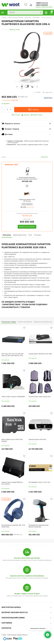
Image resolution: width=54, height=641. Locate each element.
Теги (30, 235)
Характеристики (19, 235)
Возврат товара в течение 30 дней (27, 593)
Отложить (16, 115)
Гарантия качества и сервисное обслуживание (27, 576)
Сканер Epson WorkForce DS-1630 (40, 354)
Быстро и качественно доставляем (27, 558)
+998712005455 (42, 5)
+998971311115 (42, 3)
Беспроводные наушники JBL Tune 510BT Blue (13, 526)
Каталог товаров (2, 12)
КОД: (34, 92)
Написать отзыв (14, 29)
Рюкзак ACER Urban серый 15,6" (40, 396)
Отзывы (37, 235)
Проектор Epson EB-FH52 (37, 439)
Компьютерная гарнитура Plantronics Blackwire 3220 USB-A (27, 178)
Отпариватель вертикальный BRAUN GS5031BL (38, 526)
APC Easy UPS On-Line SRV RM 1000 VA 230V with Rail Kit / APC (12, 354)
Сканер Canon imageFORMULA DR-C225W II (12, 483)
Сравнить (25, 115)
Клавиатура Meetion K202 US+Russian (27, 200)
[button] (47, 92)
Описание (7, 235)
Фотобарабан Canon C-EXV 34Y (39, 482)
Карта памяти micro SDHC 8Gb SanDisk (11, 440)
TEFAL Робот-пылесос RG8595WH (13, 396)
